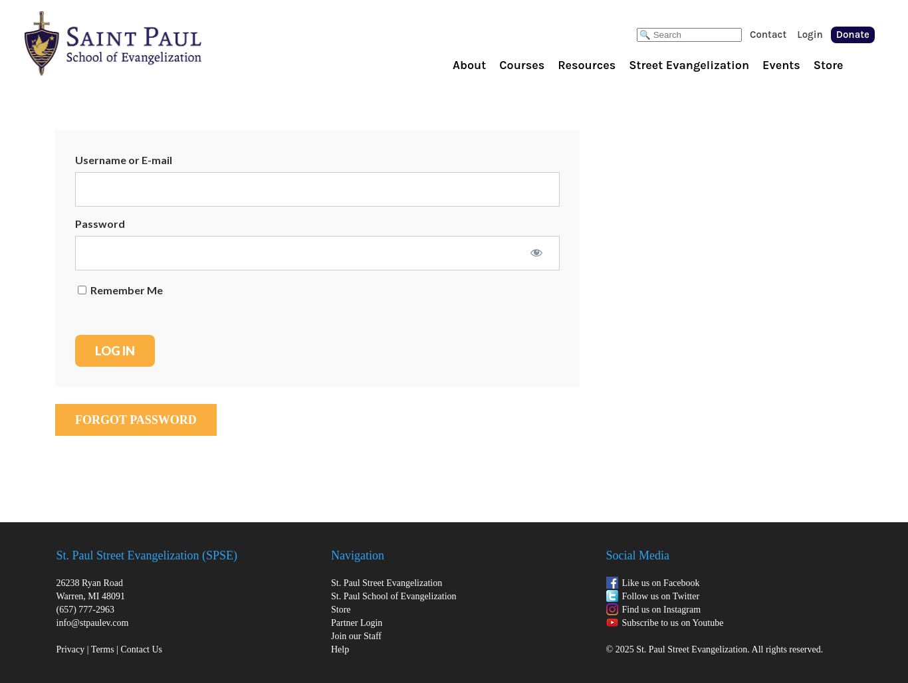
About (469, 65)
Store (829, 65)
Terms (102, 649)
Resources (587, 65)
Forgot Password (136, 420)
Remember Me (120, 290)
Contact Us (141, 649)
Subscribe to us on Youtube (673, 623)
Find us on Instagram (661, 610)
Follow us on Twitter (661, 596)
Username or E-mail (123, 159)
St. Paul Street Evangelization (386, 583)
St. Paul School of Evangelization (139, 43)
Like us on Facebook (661, 583)
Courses (521, 65)
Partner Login (356, 623)
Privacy (71, 649)
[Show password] (536, 252)
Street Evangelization (689, 65)
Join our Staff (356, 636)
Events (781, 65)
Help (340, 649)
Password (100, 223)
